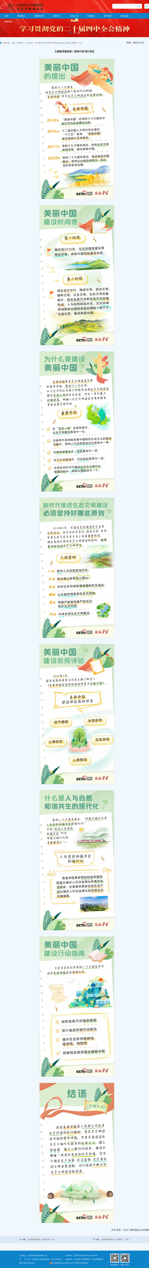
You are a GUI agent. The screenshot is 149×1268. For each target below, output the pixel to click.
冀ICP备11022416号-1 (27, 1263)
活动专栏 (29, 43)
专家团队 (91, 16)
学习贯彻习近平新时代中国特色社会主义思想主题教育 (56, 43)
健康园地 (8, 22)
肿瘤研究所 (39, 16)
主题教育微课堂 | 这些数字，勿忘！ (115, 1239)
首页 (6, 16)
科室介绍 (74, 16)
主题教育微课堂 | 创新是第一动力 (41, 1239)
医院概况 (21, 16)
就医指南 (125, 16)
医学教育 (108, 16)
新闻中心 (57, 16)
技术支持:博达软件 (81, 1263)
